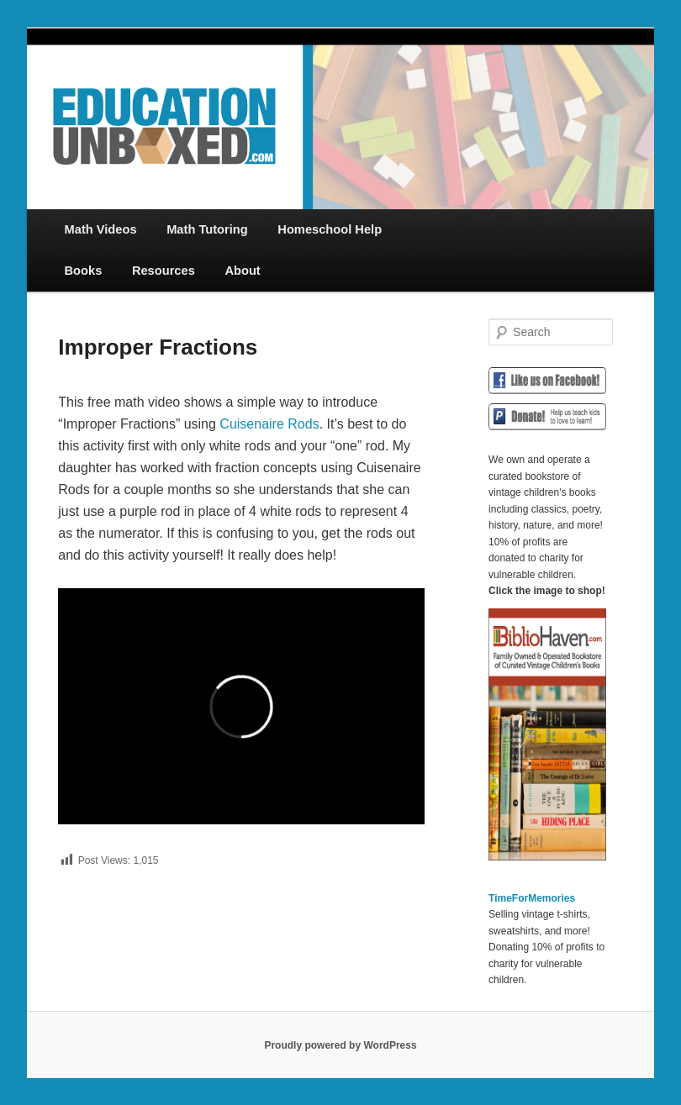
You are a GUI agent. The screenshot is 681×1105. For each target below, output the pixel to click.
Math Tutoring (207, 229)
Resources (163, 270)
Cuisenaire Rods (269, 424)
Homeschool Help (329, 229)
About (242, 270)
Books (84, 270)
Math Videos (101, 229)
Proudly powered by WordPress (340, 1045)
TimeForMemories (531, 898)
